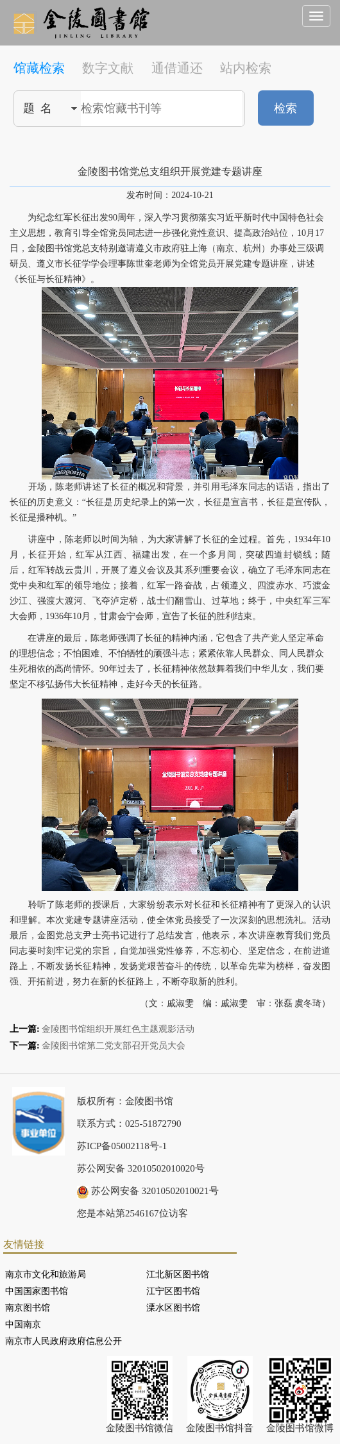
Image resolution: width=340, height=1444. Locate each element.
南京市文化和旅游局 (45, 1274)
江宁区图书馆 (173, 1291)
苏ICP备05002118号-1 (122, 1146)
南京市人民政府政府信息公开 (63, 1341)
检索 (285, 108)
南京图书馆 (27, 1308)
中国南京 (23, 1324)
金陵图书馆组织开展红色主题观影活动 (118, 1029)
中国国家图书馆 (36, 1291)
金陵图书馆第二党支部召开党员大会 (113, 1045)
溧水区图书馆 (173, 1308)
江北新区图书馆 (177, 1274)
